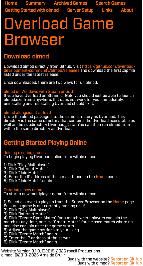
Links (107, 11)
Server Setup (80, 11)
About (127, 11)
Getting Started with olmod (32, 11)
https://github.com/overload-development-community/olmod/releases (69, 68)
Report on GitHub (126, 259)
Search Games (110, 4)
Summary (35, 4)
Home (11, 4)
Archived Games (70, 4)
